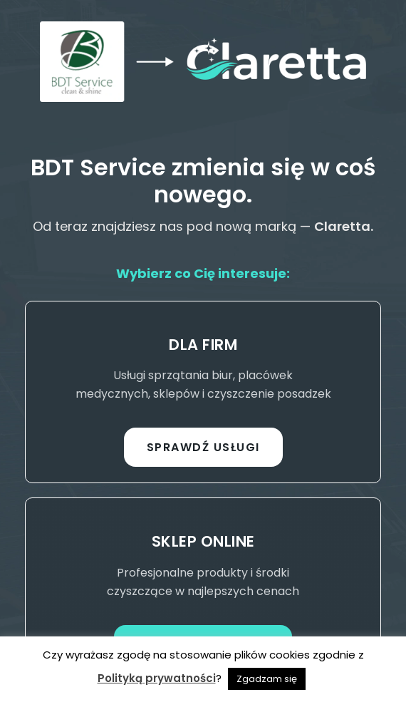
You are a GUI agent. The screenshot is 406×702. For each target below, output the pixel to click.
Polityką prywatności (157, 678)
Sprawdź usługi (203, 447)
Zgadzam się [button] (266, 679)
